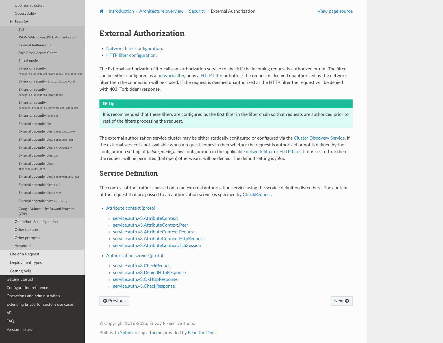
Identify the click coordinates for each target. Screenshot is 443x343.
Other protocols (27, 238)
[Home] (101, 11)
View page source (335, 11)
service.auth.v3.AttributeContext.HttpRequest (158, 238)
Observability (25, 14)
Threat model (28, 60)
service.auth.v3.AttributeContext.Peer (150, 225)
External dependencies (35, 123)
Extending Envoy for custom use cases (39, 304)
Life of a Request (24, 254)
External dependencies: (47, 131)
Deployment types (26, 262)
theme (156, 333)
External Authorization (36, 45)
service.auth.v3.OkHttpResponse (145, 279)
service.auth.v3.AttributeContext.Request (154, 232)
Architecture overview (161, 11)
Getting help (20, 271)
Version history (19, 329)
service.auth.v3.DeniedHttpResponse (149, 272)
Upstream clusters (29, 6)
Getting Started (19, 279)
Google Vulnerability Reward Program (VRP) (46, 211)
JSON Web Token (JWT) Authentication (48, 37)
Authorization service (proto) (134, 255)
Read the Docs (202, 333)
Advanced (23, 246)
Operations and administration (33, 296)
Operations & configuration (36, 222)
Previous (114, 301)
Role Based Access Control (38, 53)
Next (341, 301)
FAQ (10, 321)
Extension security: (50, 71)
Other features (27, 230)
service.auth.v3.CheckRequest (142, 266)
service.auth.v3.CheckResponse (144, 286)
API (9, 313)
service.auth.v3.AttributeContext (145, 218)
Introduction (121, 11)
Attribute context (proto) (130, 208)
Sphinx (127, 333)
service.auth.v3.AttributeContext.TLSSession (157, 245)
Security (19, 22)
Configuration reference (27, 288)
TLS (21, 29)
